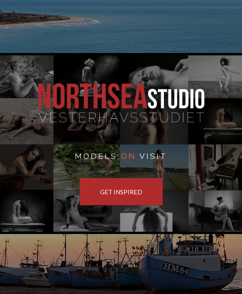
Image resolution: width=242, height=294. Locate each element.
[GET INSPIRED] (121, 191)
